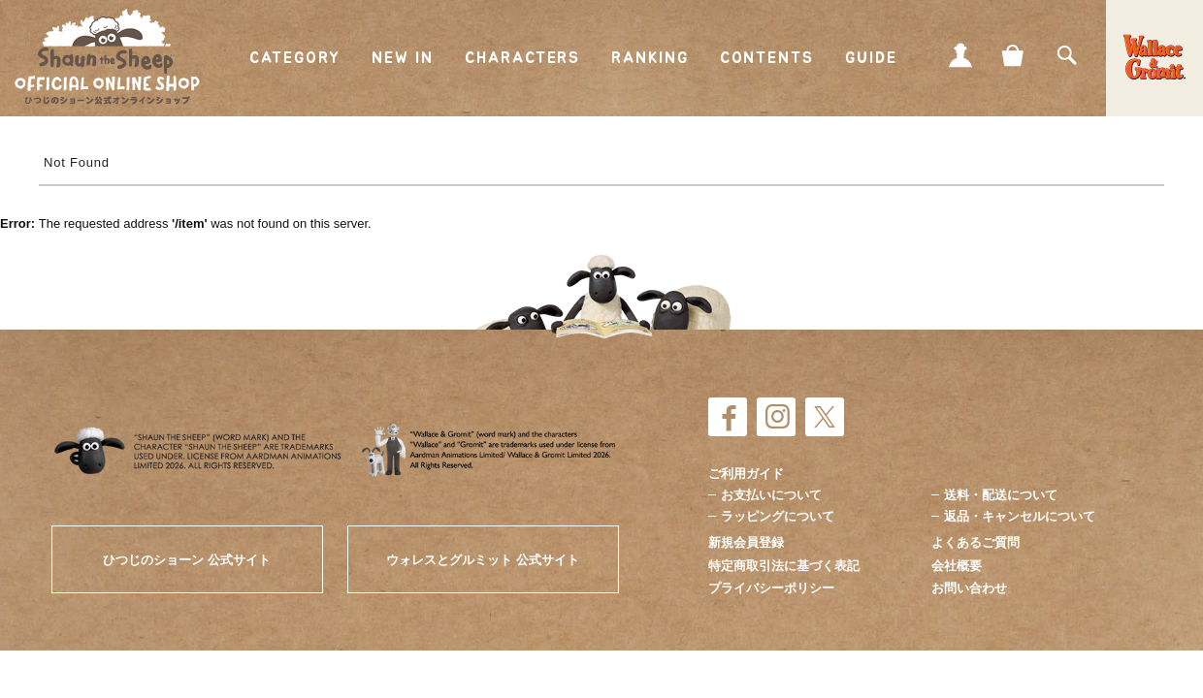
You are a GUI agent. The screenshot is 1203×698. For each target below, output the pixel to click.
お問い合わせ (969, 588)
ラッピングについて (777, 516)
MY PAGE (960, 55)
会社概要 (956, 565)
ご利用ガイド (746, 473)
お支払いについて (771, 495)
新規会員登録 (746, 542)
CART (1013, 55)
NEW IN (403, 58)
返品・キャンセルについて (1019, 516)
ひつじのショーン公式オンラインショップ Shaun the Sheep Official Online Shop (107, 57)
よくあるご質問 (975, 542)
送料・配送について (1000, 495)
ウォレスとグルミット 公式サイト (482, 560)
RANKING (649, 58)
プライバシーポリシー (771, 588)
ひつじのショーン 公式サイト (187, 560)
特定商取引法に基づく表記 (784, 565)
